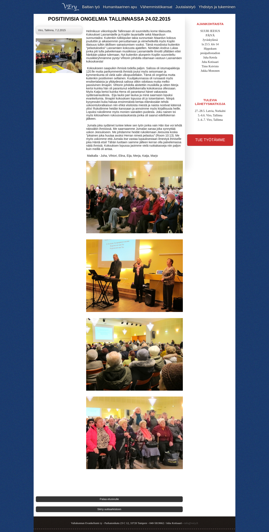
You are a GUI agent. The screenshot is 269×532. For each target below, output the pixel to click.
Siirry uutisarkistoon (109, 509)
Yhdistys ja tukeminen (217, 7)
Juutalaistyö (185, 7)
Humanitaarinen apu (120, 7)
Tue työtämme (210, 140)
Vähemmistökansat (156, 7)
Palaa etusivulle (109, 499)
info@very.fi (191, 523)
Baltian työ (91, 7)
